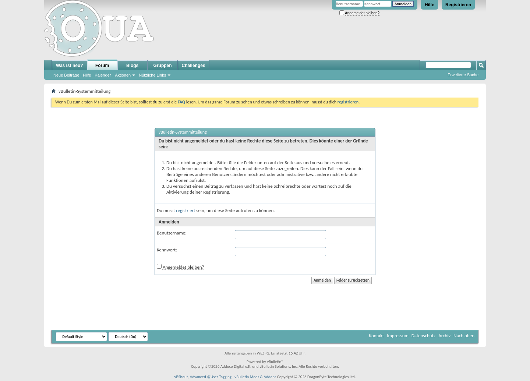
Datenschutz (423, 335)
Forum (102, 65)
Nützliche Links (152, 75)
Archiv (444, 335)
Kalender (103, 75)
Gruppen (162, 65)
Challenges (193, 65)
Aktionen (123, 75)
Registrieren (458, 4)
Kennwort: (167, 250)
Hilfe (429, 4)
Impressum (398, 335)
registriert (185, 210)
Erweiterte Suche (463, 75)
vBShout (181, 376)
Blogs (132, 65)
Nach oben (463, 335)
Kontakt (376, 335)
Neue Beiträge (66, 75)
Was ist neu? (69, 65)
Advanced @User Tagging (211, 376)
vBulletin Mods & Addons (255, 376)
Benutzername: (172, 233)
